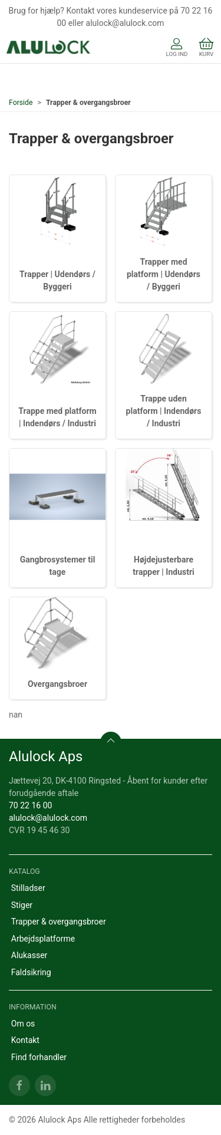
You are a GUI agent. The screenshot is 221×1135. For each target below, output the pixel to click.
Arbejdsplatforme (43, 938)
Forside (21, 102)
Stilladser (28, 888)
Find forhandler (39, 1057)
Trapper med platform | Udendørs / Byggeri (163, 274)
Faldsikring (31, 972)
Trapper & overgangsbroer (58, 921)
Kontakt (25, 1040)
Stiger (21, 905)
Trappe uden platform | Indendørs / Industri (164, 411)
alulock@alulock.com (48, 818)
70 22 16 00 (30, 805)
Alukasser (29, 955)
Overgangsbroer (57, 684)
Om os (23, 1023)
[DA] (48, 48)
